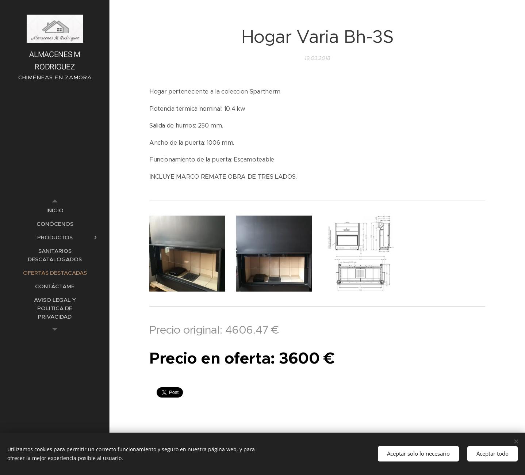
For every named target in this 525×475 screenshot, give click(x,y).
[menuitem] (54, 210)
